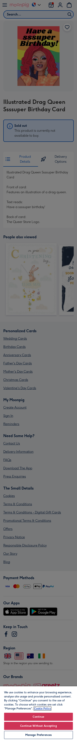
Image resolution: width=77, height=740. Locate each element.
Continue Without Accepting (38, 725)
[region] (38, 713)
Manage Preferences (38, 734)
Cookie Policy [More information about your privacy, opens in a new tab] (42, 708)
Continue (38, 716)
